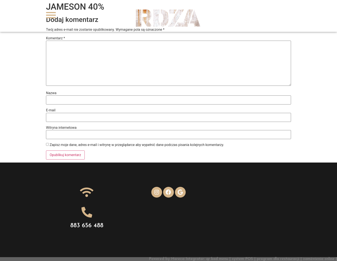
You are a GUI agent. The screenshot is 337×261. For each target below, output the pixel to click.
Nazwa (51, 93)
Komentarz (55, 38)
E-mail (50, 110)
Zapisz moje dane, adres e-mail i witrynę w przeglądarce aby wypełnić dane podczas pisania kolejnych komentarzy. (137, 145)
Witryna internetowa (61, 127)
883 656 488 (86, 226)
